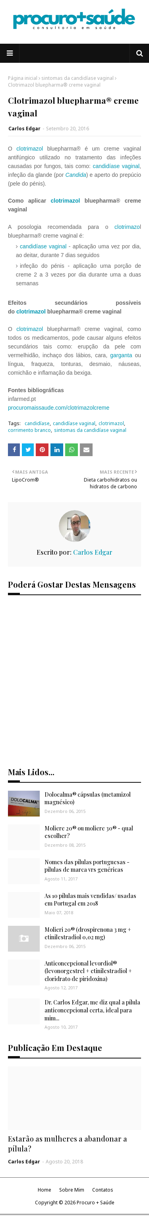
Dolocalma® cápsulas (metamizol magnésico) (88, 798)
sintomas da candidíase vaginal (77, 78)
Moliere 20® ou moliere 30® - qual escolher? (89, 832)
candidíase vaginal (116, 166)
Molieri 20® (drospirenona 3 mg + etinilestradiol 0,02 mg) (88, 933)
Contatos (102, 1189)
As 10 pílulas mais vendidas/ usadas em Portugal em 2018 (90, 900)
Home (44, 1189)
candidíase (37, 423)
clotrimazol (29, 148)
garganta (121, 355)
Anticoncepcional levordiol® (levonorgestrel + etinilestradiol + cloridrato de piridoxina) (88, 971)
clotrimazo (127, 227)
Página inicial (22, 78)
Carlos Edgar (24, 128)
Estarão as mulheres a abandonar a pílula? (67, 1143)
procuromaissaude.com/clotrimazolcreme (58, 407)
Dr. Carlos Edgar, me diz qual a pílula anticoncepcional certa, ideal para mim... (92, 1010)
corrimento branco (29, 430)
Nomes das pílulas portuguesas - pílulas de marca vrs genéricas (87, 866)
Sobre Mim (71, 1189)
